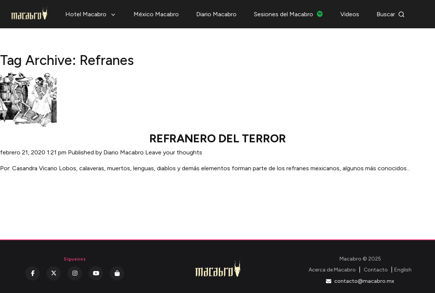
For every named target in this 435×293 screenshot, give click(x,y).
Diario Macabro (216, 14)
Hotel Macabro (90, 14)
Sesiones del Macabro (288, 14)
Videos (349, 14)
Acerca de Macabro (332, 270)
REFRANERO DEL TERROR (217, 138)
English (403, 270)
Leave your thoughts (173, 152)
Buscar (391, 14)
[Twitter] (53, 273)
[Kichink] (117, 273)
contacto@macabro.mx (360, 281)
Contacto (376, 270)
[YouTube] (96, 273)
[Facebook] (32, 273)
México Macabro (156, 14)
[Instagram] (75, 273)
